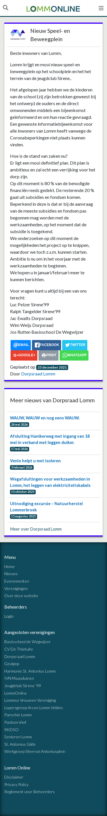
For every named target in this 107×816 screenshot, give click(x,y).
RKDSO (11, 729)
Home (9, 566)
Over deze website (21, 595)
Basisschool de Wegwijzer (27, 641)
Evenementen (16, 581)
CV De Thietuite (18, 649)
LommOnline (15, 693)
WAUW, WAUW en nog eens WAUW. (45, 417)
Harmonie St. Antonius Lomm (30, 671)
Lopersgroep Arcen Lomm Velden (33, 707)
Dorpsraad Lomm (38, 373)
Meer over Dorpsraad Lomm (36, 529)
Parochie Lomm (18, 714)
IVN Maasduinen (19, 678)
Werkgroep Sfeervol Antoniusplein (34, 751)
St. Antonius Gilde (20, 744)
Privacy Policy (16, 784)
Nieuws (11, 573)
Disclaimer (13, 777)
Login (9, 616)
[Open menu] (101, 8)
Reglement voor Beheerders (29, 791)
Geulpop (11, 663)
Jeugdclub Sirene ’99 (22, 685)
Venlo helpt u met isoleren (35, 460)
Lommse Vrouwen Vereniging (30, 700)
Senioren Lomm (18, 736)
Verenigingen (16, 588)
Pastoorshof (15, 722)
